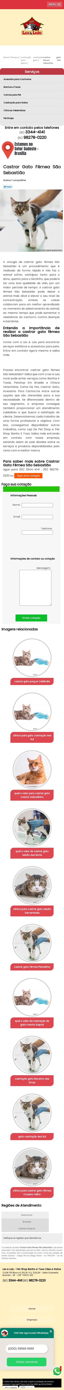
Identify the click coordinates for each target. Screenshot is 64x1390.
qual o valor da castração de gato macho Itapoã (32, 1022)
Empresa (32, 1319)
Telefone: (37, 530)
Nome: (33, 505)
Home (32, 1308)
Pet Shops (9, 118)
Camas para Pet (12, 94)
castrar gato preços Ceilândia (32, 681)
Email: (33, 517)
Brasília (27, 1221)
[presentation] (32, 546)
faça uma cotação (28, 475)
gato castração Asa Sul (32, 1136)
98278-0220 (34, 137)
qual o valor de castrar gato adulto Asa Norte (32, 853)
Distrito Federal (27, 1228)
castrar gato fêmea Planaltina (32, 967)
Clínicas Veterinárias (15, 110)
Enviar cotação (31, 618)
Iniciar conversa (26, 1362)
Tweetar (7, 186)
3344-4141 (35, 132)
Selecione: (27, 1215)
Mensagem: (35, 586)
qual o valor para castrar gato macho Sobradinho (32, 795)
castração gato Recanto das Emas (32, 1080)
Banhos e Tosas (12, 87)
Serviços (32, 71)
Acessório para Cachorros (18, 79)
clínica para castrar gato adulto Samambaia (32, 911)
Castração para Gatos (16, 102)
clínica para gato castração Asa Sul (32, 737)
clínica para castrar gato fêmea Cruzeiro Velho (32, 1192)
